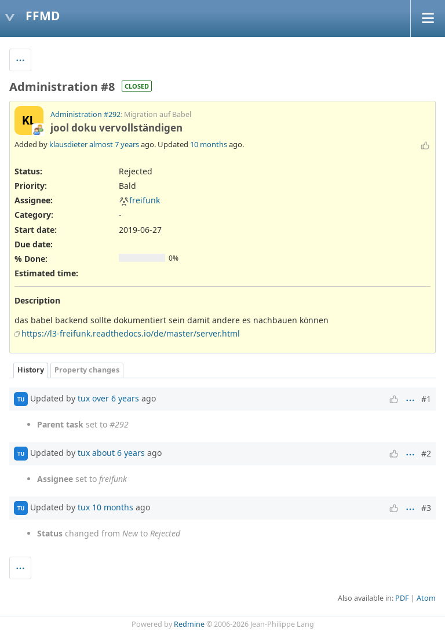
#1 (426, 398)
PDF (402, 598)
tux (84, 398)
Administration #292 (85, 114)
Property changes (86, 370)
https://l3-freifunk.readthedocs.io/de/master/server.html (130, 333)
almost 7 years (114, 144)
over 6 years (115, 398)
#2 (426, 453)
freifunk (139, 200)
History (30, 370)
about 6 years (118, 452)
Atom (426, 598)
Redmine (189, 624)
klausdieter (68, 144)
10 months (208, 144)
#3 (426, 507)
